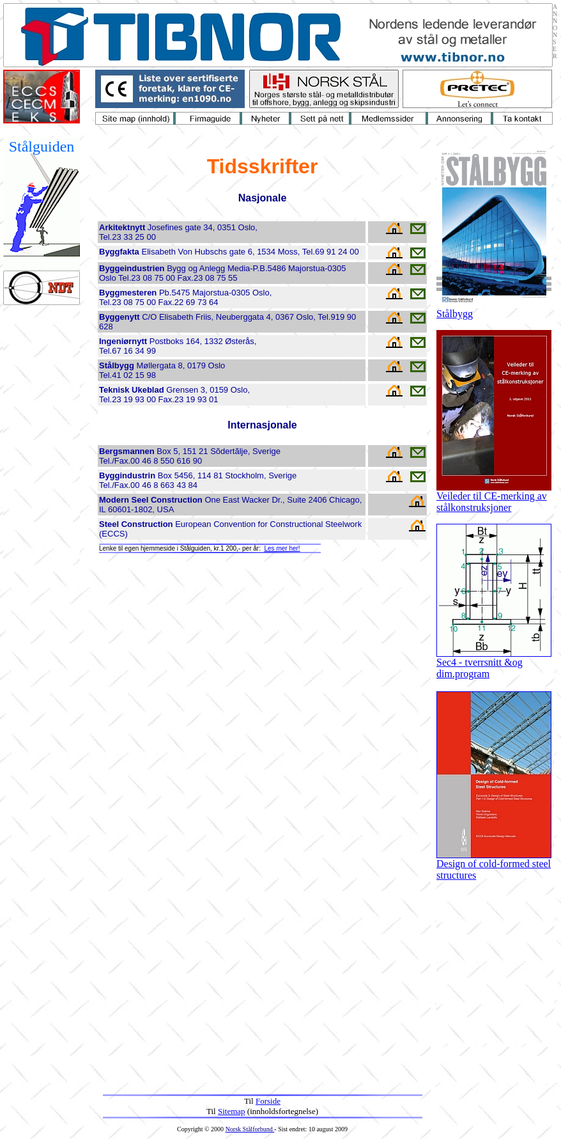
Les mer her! (282, 548)
